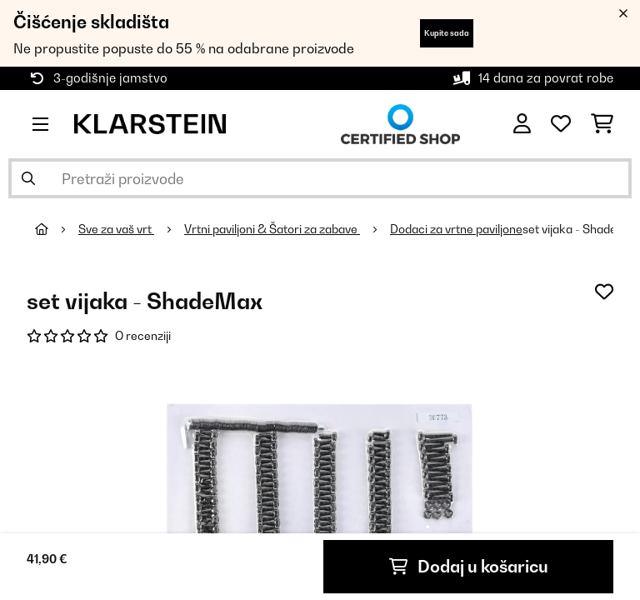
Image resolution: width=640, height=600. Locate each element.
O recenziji (143, 335)
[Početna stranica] (56, 229)
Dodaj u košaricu (468, 567)
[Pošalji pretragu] (28, 178)
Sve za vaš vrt (116, 229)
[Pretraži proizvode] (320, 178)
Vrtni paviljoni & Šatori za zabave (272, 229)
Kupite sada (446, 33)
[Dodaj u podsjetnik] (604, 291)
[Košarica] (602, 124)
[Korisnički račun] (522, 124)
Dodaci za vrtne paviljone (456, 229)
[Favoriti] (561, 124)
